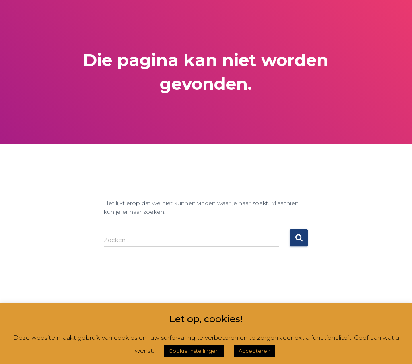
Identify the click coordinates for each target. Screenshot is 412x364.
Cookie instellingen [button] (194, 350)
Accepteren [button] (254, 350)
